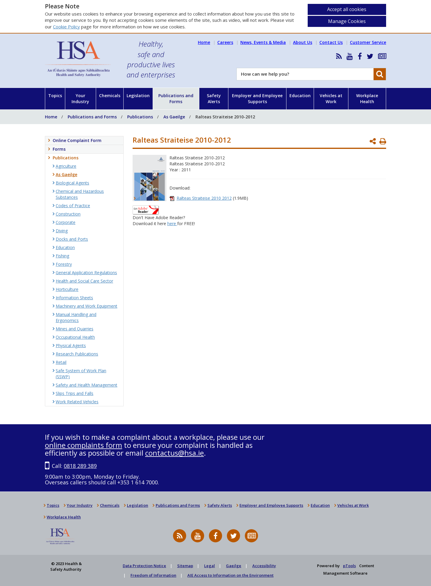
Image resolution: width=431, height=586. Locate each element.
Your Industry (80, 98)
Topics (55, 95)
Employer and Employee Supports (257, 98)
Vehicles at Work (331, 98)
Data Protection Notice (144, 565)
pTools (349, 565)
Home (204, 42)
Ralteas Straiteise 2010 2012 (204, 198)
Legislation (138, 95)
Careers (225, 42)
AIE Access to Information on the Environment (230, 575)
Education (300, 95)
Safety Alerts (214, 98)
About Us (302, 42)
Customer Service (368, 42)
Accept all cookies (346, 9)
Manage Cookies (347, 21)
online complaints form (83, 445)
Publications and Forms (175, 98)
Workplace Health (367, 98)
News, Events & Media (263, 42)
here (172, 223)
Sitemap (185, 565)
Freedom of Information (153, 575)
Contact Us (331, 42)
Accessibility (264, 565)
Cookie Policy (66, 27)
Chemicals (109, 95)
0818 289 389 (80, 465)
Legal (209, 565)
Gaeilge (233, 565)
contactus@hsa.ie (174, 453)
